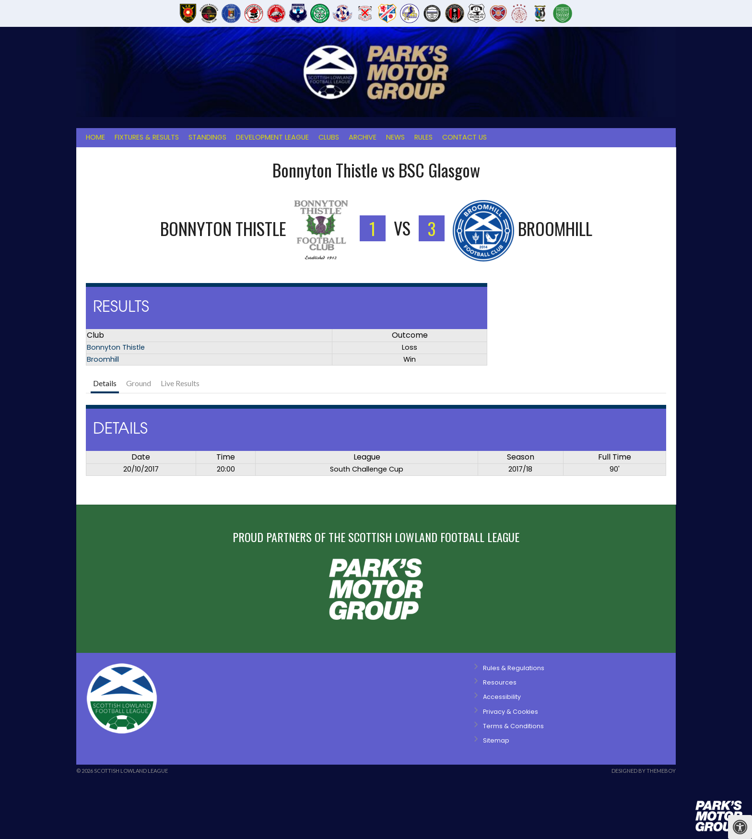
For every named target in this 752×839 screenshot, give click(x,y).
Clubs (328, 137)
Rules (423, 137)
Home (95, 137)
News (395, 137)
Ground (138, 383)
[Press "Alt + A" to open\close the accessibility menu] (740, 827)
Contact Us (464, 137)
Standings (207, 137)
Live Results (180, 383)
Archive (362, 137)
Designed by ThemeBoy (643, 771)
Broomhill (103, 359)
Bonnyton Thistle (116, 347)
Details (105, 383)
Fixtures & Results (147, 137)
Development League (272, 137)
